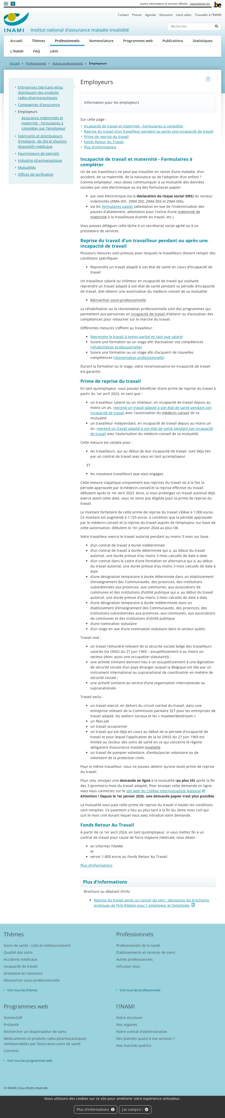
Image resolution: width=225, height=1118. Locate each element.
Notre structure (129, 1017)
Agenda (150, 15)
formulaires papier (117, 206)
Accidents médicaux (20, 959)
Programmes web (138, 40)
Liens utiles (183, 15)
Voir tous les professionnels (140, 990)
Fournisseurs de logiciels (38, 153)
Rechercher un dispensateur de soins (35, 1031)
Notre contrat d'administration (141, 1031)
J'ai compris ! (135, 1109)
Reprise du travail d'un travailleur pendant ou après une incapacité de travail (148, 131)
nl (6, 3)
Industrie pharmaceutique (40, 160)
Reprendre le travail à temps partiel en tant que (136, 336)
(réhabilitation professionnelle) (116, 347)
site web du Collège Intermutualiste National (163, 790)
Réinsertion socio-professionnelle (31, 980)
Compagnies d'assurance (39, 104)
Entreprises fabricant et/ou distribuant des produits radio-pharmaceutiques (40, 92)
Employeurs (28, 111)
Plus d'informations (95, 1109)
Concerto (11, 1050)
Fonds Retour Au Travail (104, 141)
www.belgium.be (200, 3)
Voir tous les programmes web (29, 1060)
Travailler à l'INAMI (208, 15)
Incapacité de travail (21, 966)
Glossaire (165, 15)
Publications (172, 40)
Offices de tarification (36, 174)
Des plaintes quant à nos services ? (145, 1038)
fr (13, 3)
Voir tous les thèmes (22, 990)
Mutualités (27, 167)
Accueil (16, 40)
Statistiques (203, 40)
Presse (137, 15)
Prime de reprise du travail (106, 136)
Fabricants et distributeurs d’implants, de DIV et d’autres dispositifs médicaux (42, 141)
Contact (123, 15)
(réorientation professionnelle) (138, 357)
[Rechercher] (190, 26)
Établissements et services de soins (145, 952)
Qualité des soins (18, 952)
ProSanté (11, 1024)
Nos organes (126, 1024)
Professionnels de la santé (138, 945)
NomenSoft (13, 1017)
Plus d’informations (96, 865)
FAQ (36, 51)
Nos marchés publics (133, 1045)
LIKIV (54, 51)
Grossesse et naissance (23, 973)
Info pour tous (128, 966)
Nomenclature (101, 40)
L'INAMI (17, 51)
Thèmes (38, 40)
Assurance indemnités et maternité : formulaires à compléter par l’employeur (43, 123)
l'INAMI (125, 1006)
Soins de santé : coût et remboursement (37, 945)
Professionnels (69, 40)
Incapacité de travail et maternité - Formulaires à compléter (133, 126)
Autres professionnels (68, 63)
